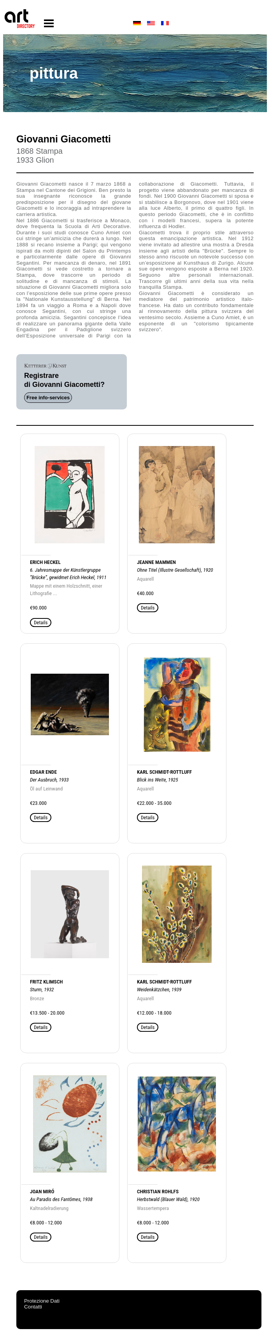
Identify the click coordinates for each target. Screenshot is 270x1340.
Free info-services (48, 397)
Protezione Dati (42, 1301)
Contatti (33, 1307)
